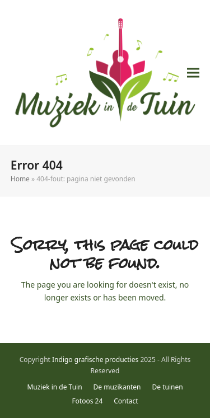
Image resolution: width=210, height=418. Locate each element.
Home (20, 179)
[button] (193, 72)
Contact (126, 401)
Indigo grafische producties (95, 359)
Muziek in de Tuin (54, 387)
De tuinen (167, 387)
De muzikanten (117, 387)
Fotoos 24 (87, 401)
